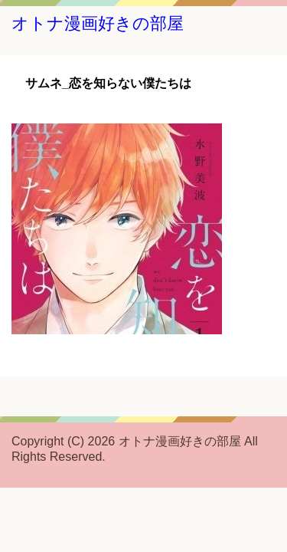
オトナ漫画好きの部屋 (97, 23)
